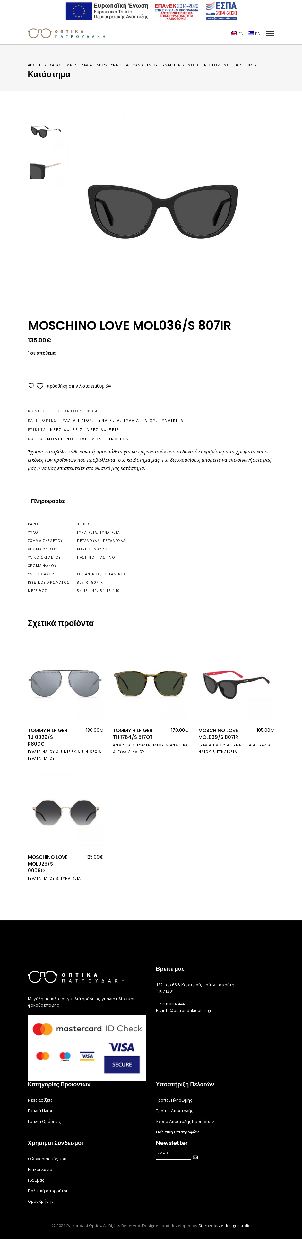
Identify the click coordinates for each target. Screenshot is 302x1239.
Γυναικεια (118, 65)
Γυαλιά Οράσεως (44, 1121)
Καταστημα (60, 65)
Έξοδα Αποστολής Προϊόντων (185, 1121)
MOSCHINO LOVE (67, 439)
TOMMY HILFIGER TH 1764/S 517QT (133, 733)
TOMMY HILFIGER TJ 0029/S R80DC (47, 737)
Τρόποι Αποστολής (174, 1111)
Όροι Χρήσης (40, 1201)
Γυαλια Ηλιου (93, 65)
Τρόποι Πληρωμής (174, 1100)
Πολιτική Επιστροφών (177, 1132)
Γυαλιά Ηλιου (41, 1111)
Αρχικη (35, 65)
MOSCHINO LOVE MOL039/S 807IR (218, 733)
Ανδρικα (122, 745)
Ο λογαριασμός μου (47, 1159)
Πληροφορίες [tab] (48, 501)
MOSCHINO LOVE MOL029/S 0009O (48, 864)
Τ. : (159, 1004)
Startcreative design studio (224, 1225)
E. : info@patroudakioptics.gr (183, 1010)
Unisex (68, 751)
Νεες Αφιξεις (66, 429)
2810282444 (173, 1004)
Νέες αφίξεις (40, 1100)
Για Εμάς (36, 1180)
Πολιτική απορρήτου (48, 1190)
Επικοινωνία (40, 1169)
